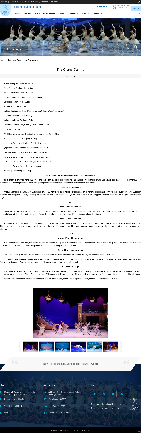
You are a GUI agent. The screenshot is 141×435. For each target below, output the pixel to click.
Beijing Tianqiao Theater (14, 399)
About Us (28, 14)
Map (6, 413)
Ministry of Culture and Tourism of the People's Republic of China (19, 393)
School (61, 14)
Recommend (14, 49)
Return (136, 8)
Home (17, 14)
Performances (49, 14)
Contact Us (97, 14)
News (37, 14)
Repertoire (21, 60)
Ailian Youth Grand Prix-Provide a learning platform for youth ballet (34, 2)
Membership (73, 14)
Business (85, 14)
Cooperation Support (13, 406)
